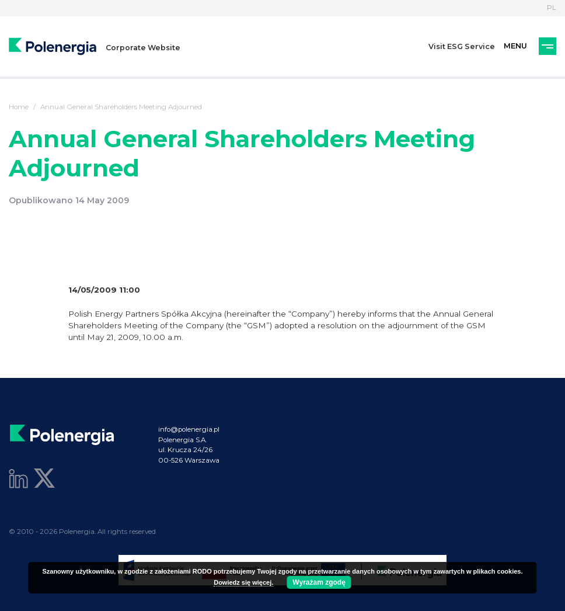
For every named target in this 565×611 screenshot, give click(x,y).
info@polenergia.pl (188, 429)
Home (19, 107)
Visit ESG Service (461, 46)
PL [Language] (551, 8)
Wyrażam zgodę (318, 582)
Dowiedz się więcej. (243, 582)
